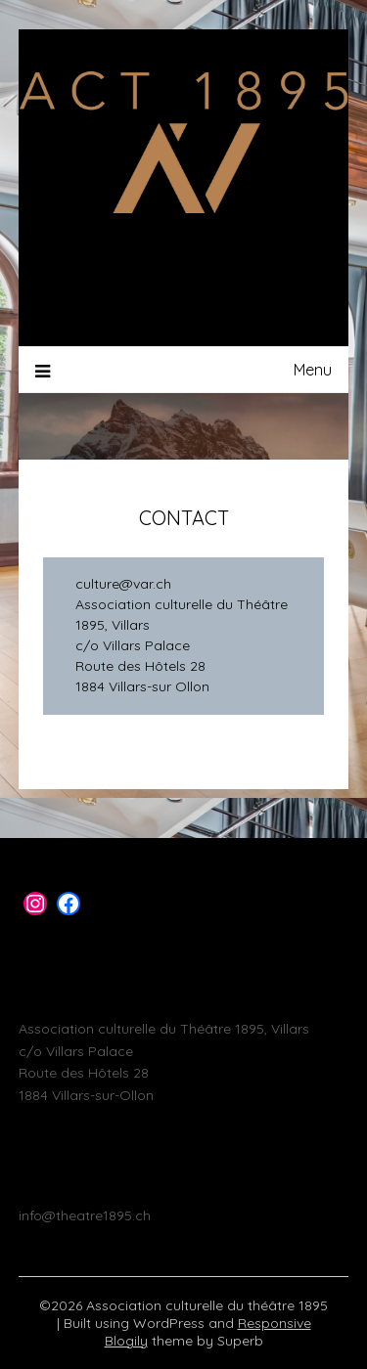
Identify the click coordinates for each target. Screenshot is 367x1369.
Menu (313, 369)
